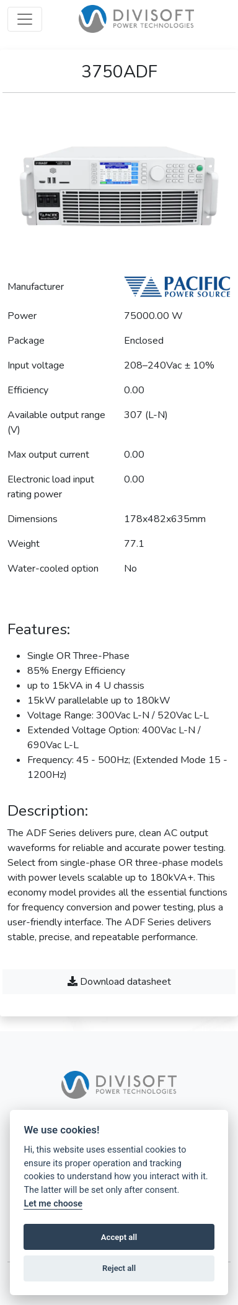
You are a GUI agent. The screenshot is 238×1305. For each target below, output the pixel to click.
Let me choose (53, 1203)
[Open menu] (24, 19)
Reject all (119, 1268)
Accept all (119, 1237)
